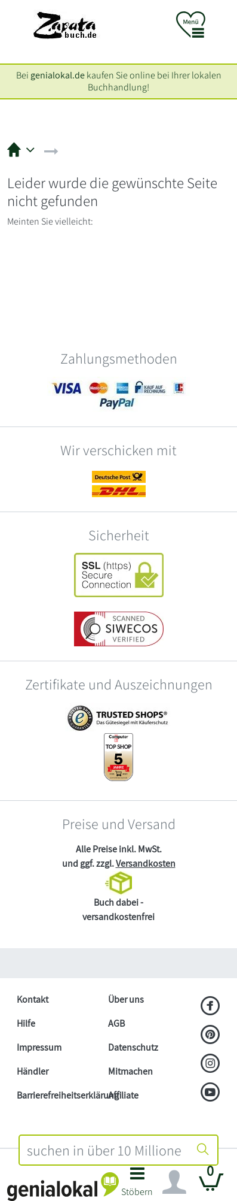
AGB (116, 1023)
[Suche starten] (203, 1150)
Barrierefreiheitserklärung (58, 1095)
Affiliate (123, 1095)
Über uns (126, 999)
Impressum (39, 1047)
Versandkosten (146, 863)
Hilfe (26, 1023)
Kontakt (32, 999)
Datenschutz (133, 1047)
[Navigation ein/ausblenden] (174, 1182)
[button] (137, 1185)
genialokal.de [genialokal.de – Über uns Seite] (57, 75)
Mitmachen (130, 1071)
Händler (32, 1071)
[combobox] (105, 1150)
